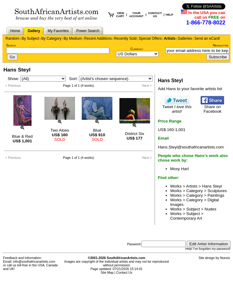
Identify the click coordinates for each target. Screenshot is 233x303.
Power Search (87, 31)
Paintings (216, 195)
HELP (169, 14)
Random (12, 38)
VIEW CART (120, 15)
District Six (134, 133)
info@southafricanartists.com (34, 261)
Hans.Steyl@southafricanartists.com (191, 147)
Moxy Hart (179, 168)
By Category (51, 38)
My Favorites (58, 31)
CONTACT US (155, 15)
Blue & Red (22, 136)
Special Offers (150, 38)
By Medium (73, 38)
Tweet (177, 107)
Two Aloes (60, 130)
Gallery (34, 31)
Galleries (185, 38)
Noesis (225, 258)
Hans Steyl (212, 186)
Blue (97, 130)
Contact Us (124, 272)
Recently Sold (125, 38)
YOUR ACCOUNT (136, 15)
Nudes (210, 209)
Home (15, 31)
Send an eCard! (207, 38)
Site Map (107, 272)
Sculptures (217, 190)
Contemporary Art (186, 218)
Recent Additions (98, 38)
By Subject (30, 38)
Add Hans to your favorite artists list (190, 88)
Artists (169, 38)
